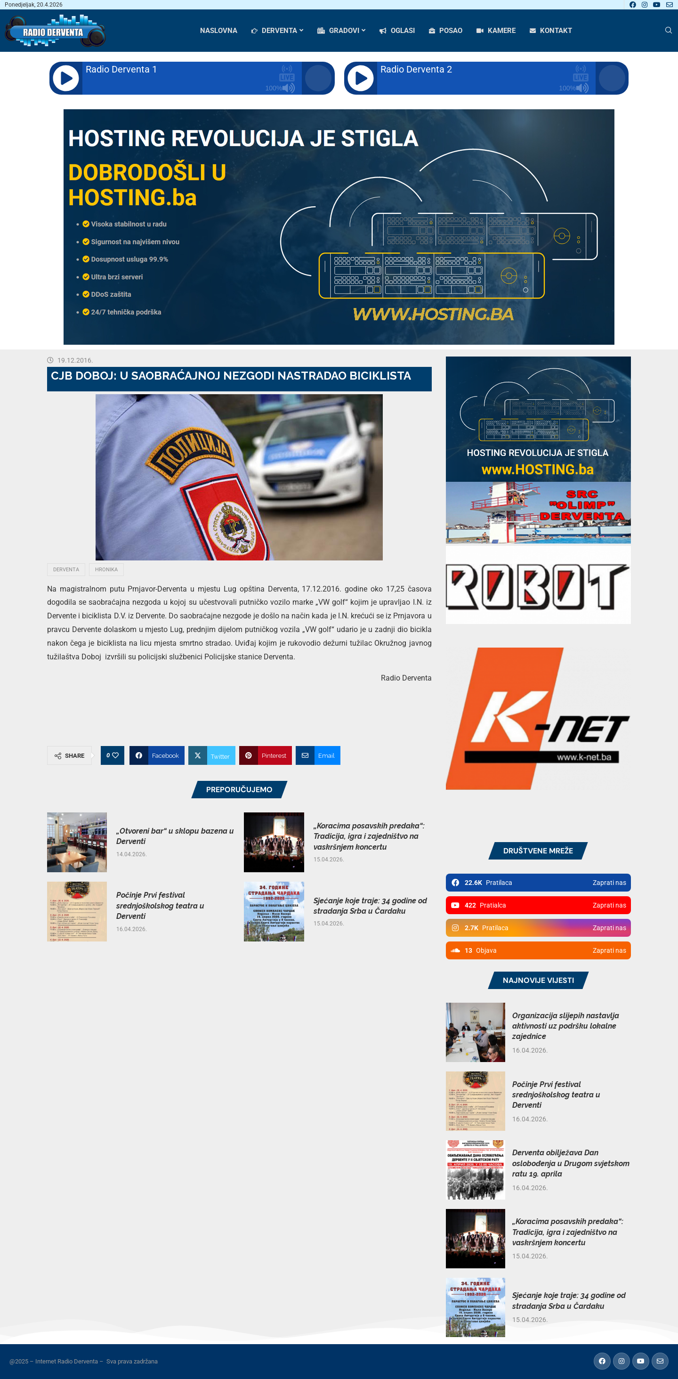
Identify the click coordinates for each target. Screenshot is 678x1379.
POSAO (445, 30)
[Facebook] (633, 4)
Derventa (66, 570)
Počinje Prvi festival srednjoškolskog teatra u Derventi (160, 906)
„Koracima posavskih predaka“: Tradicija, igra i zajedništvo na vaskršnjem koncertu (369, 836)
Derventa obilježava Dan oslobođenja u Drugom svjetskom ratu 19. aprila (571, 1163)
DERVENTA (274, 30)
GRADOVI (338, 30)
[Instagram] (644, 4)
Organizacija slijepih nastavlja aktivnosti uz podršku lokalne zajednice (565, 1026)
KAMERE (496, 30)
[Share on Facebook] (157, 755)
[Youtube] (657, 4)
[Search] (668, 30)
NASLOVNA (218, 30)
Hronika (106, 570)
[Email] (669, 4)
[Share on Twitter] (211, 755)
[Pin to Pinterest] (265, 755)
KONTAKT (551, 30)
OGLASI (397, 30)
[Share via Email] (318, 755)
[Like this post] (115, 755)
